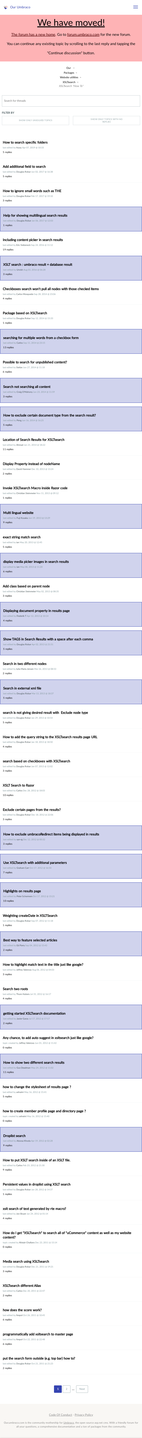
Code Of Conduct (60, 1414)
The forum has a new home (33, 35)
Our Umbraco (20, 7)
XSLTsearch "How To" (71, 86)
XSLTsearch (69, 82)
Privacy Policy (84, 1414)
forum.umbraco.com (83, 35)
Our (68, 68)
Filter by (8, 112)
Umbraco (68, 1422)
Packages (69, 72)
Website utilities (69, 77)
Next (82, 1389)
